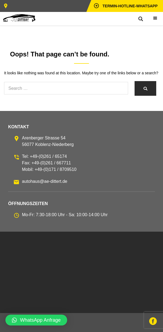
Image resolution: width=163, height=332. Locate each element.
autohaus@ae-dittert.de (44, 181)
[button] (36, 320)
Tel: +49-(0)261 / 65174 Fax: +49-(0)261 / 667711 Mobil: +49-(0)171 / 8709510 (49, 163)
